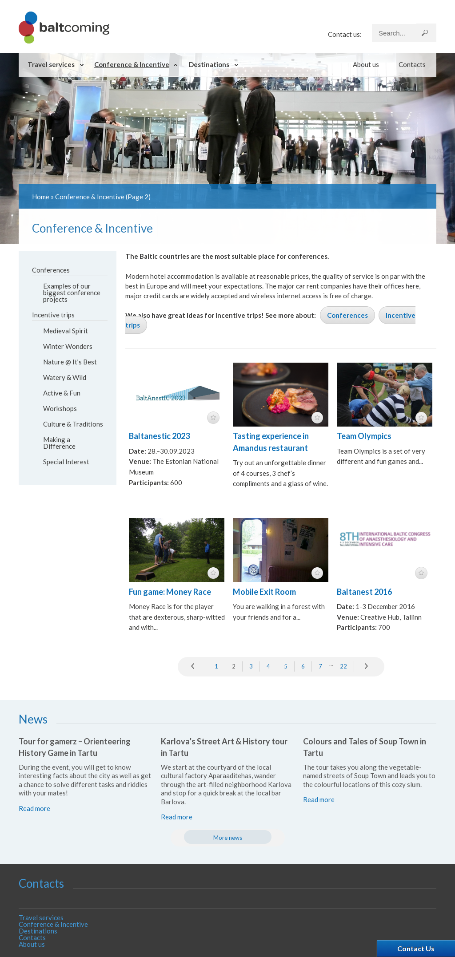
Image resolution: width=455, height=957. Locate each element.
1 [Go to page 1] (216, 666)
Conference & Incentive (131, 64)
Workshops (60, 408)
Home (40, 197)
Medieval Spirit (65, 331)
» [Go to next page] (367, 666)
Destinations (209, 64)
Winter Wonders (67, 346)
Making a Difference (59, 442)
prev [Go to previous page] (195, 666)
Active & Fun (61, 393)
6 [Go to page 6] (303, 666)
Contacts (412, 64)
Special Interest (66, 462)
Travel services (51, 64)
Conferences (51, 270)
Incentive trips (53, 315)
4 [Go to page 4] (268, 666)
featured (213, 417)
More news (227, 837)
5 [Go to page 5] (285, 666)
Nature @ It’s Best (70, 362)
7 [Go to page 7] (320, 666)
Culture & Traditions (73, 424)
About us (366, 64)
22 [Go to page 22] (343, 666)
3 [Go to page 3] (251, 666)
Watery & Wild (64, 377)
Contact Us (416, 948)
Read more (34, 808)
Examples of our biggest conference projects (71, 292)
